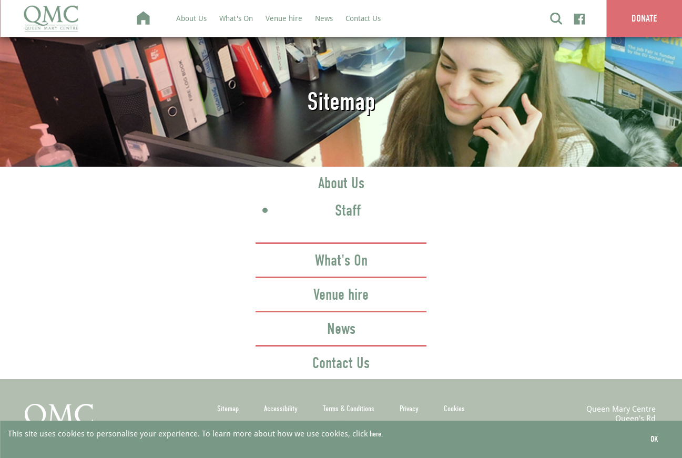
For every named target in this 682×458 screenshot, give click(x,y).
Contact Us (363, 18)
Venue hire (284, 18)
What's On (236, 18)
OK (654, 439)
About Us (191, 18)
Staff (348, 210)
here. (376, 434)
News (324, 18)
